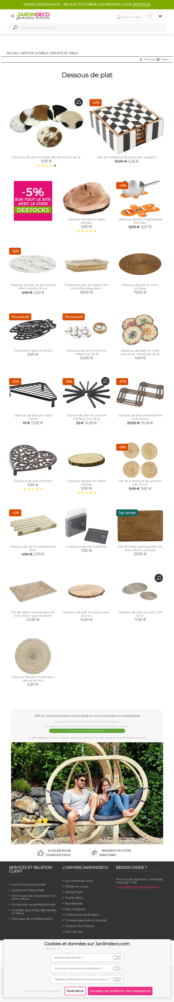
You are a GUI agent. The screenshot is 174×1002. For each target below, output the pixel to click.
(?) (83, 957)
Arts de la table (34, 53)
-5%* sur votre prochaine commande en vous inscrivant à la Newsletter (87, 716)
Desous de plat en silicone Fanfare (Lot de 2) (86, 417)
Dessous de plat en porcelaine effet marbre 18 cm (33, 286)
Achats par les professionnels (34, 904)
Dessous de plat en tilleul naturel (87, 482)
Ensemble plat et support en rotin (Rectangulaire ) (86, 286)
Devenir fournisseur (80, 926)
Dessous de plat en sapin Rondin (86, 221)
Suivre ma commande (28, 884)
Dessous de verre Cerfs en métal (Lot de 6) (86, 352)
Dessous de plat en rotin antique (140, 286)
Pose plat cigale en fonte (33, 350)
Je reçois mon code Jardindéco (87, 730)
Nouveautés (74, 903)
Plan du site (74, 932)
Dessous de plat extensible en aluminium (140, 417)
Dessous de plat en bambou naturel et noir (33, 678)
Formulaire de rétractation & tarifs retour (33, 897)
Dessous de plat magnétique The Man (140, 221)
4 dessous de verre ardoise (86, 546)
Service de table (64, 53)
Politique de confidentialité (32, 919)
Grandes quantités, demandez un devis (34, 911)
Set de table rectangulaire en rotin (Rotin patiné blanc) (33, 614)
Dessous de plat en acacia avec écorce (86, 614)
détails (53, 948)
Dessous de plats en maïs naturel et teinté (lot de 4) (140, 352)
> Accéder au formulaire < (138, 887)
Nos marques (75, 909)
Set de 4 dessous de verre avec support (126, 157)
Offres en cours (76, 886)
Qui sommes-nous (79, 881)
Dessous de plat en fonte (33, 481)
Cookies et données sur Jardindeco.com (87, 943)
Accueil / (14, 53)
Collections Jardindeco (82, 915)
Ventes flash (74, 892)
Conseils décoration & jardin (86, 920)
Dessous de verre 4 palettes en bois (33, 548)
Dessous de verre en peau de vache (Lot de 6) (46, 157)
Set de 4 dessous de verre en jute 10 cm (140, 482)
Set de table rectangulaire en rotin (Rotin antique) (140, 548)
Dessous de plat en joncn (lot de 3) (140, 614)
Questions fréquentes (28, 890)
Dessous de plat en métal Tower (33, 417)
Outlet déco (74, 898)
